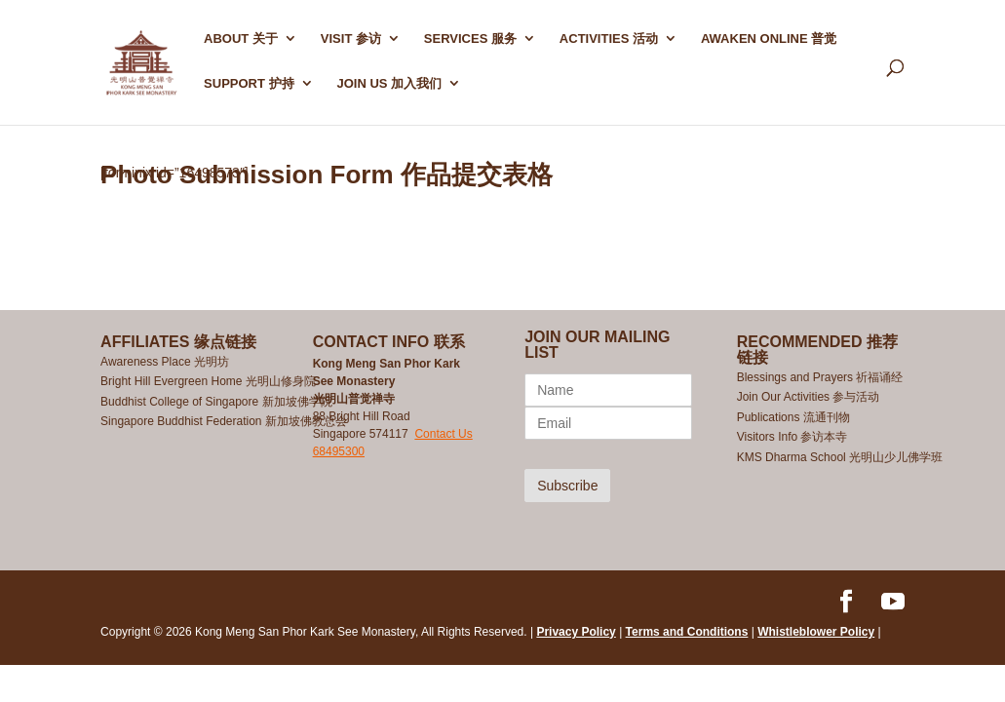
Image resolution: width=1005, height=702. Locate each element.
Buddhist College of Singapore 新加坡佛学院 (215, 402)
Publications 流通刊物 (793, 417)
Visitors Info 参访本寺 (792, 437)
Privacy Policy (575, 632)
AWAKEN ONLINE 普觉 (768, 39)
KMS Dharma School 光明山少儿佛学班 (840, 457)
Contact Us (443, 434)
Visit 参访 (351, 39)
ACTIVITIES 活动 (609, 39)
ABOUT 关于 (241, 39)
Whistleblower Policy (815, 632)
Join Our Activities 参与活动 (808, 397)
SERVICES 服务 (470, 39)
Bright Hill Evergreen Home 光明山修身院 (208, 381)
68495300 (339, 451)
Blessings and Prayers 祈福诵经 (822, 377)
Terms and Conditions (687, 632)
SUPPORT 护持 (248, 84)
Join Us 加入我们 (389, 84)
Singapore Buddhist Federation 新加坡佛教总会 (223, 421)
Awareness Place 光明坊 (164, 362)
